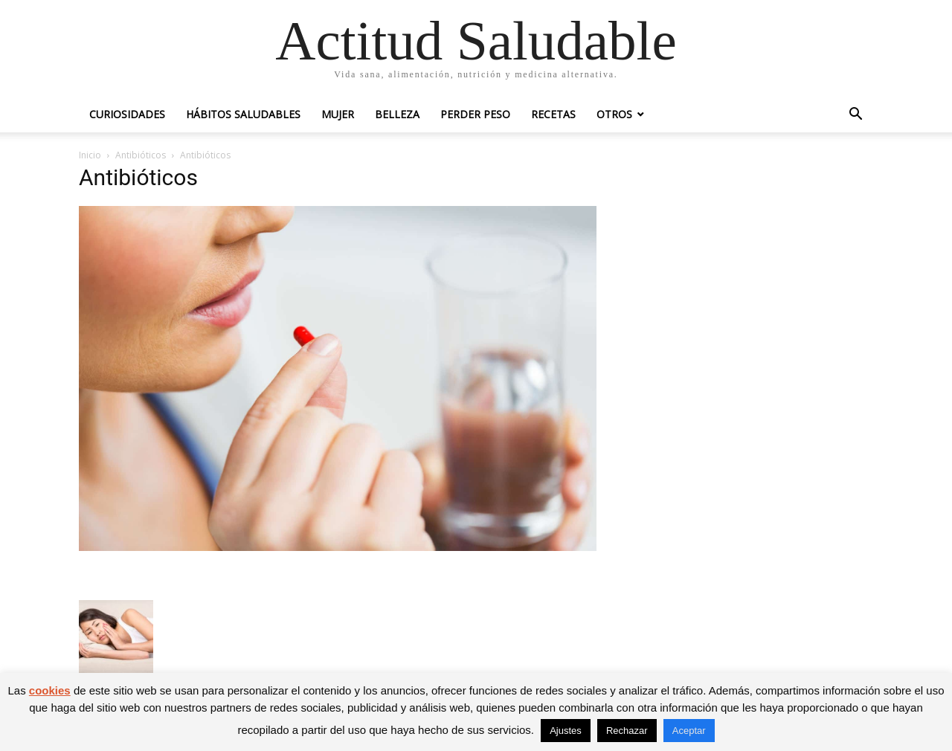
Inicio (90, 155)
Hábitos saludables (243, 114)
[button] (855, 116)
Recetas (553, 114)
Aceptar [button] (689, 730)
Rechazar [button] (627, 730)
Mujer (337, 114)
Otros (614, 114)
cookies (50, 690)
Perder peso (475, 114)
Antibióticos (140, 155)
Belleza (397, 114)
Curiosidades (127, 114)
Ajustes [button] (566, 730)
